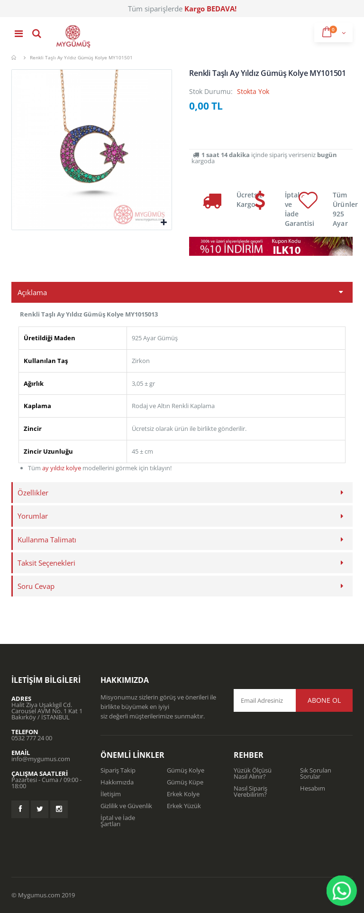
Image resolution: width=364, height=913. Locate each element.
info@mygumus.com (40, 759)
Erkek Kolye (183, 794)
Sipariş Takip (118, 770)
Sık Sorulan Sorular (315, 773)
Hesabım (312, 788)
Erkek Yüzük (184, 805)
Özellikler (33, 492)
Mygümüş (14, 57)
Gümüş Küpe (185, 782)
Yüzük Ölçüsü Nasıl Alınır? (253, 773)
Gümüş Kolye (185, 770)
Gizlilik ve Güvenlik (126, 805)
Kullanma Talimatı (47, 539)
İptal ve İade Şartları (117, 820)
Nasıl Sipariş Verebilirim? (250, 791)
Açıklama (32, 292)
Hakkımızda (117, 782)
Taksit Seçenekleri (46, 563)
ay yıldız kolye (61, 468)
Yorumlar (33, 516)
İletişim (110, 794)
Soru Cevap (36, 586)
